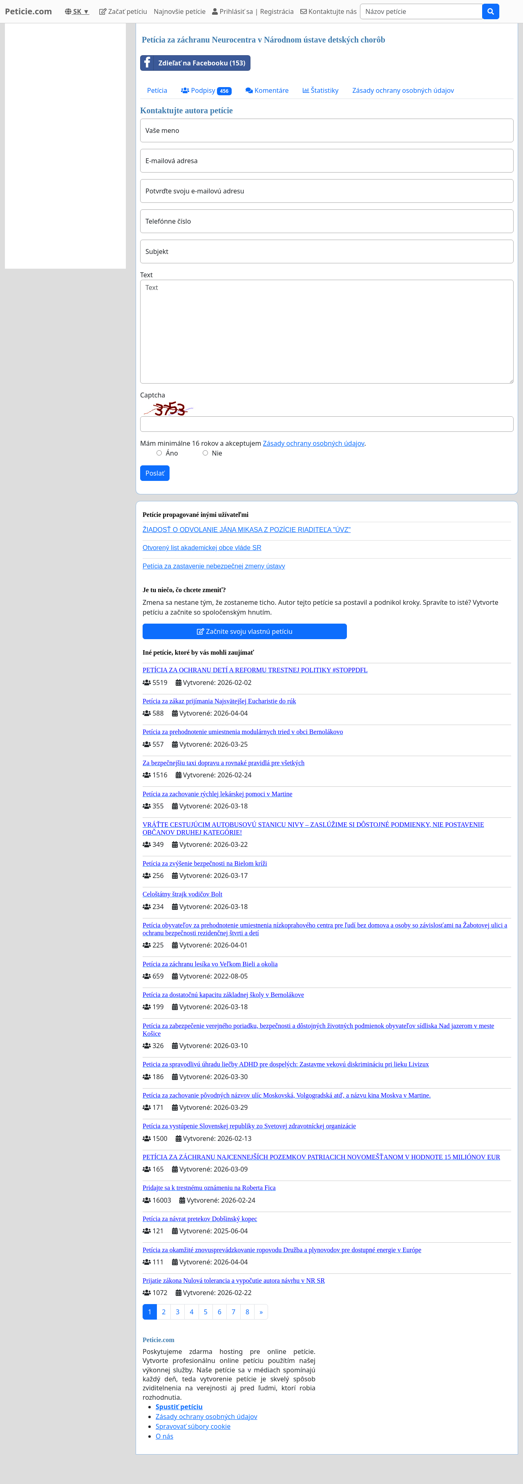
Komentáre (267, 90)
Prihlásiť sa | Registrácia (253, 11)
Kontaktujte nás (328, 11)
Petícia (157, 90)
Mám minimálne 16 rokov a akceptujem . (253, 443)
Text (146, 274)
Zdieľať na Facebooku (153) (193, 63)
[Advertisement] (65, 146)
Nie (217, 453)
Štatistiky (321, 90)
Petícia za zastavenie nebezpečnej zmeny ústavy (214, 566)
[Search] (421, 11)
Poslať (154, 473)
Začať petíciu (123, 11)
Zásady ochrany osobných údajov (403, 90)
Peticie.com (28, 11)
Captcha (152, 395)
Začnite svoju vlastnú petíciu (245, 631)
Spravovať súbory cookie (193, 1426)
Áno (172, 453)
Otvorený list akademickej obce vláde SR (202, 547)
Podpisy (206, 90)
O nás (164, 1436)
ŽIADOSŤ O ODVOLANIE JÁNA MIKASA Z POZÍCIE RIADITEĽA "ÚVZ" (247, 529)
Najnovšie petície (180, 11)
